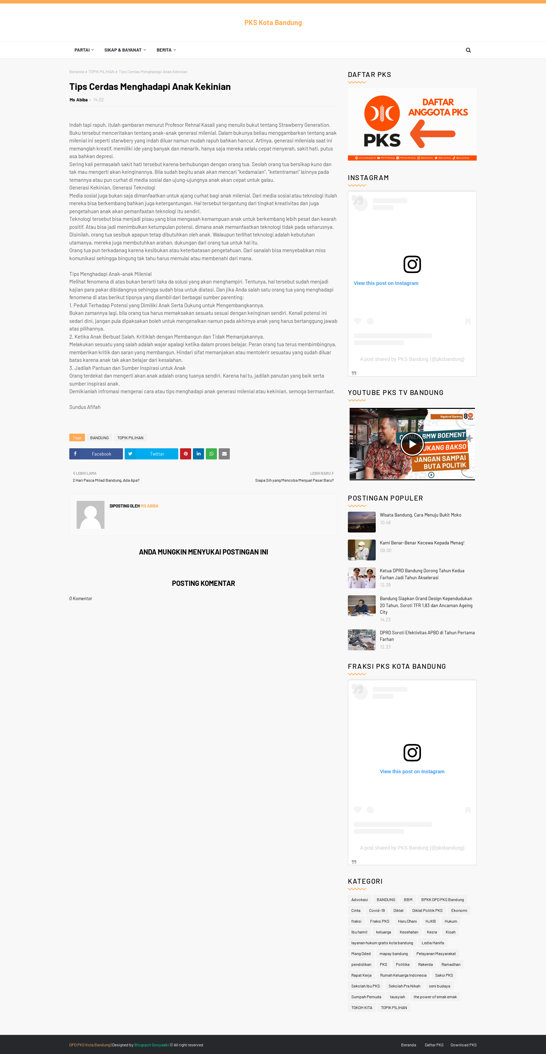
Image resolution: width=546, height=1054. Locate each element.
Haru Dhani (407, 921)
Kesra (432, 931)
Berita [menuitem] (164, 50)
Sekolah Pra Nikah (404, 985)
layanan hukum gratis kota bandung (382, 942)
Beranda (76, 71)
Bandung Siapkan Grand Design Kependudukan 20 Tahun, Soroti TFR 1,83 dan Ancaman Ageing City (426, 605)
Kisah (450, 931)
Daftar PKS (434, 1044)
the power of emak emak (435, 996)
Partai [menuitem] (82, 50)
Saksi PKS (444, 974)
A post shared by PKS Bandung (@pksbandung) (412, 359)
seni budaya (439, 985)
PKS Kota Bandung (273, 22)
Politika (403, 964)
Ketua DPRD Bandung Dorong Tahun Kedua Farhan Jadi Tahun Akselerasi (422, 574)
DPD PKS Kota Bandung (89, 1044)
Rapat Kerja (361, 974)
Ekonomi (459, 910)
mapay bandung (394, 953)
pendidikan (361, 964)
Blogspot (142, 1044)
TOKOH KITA (361, 1007)
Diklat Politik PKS (427, 910)
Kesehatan (409, 931)
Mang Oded (361, 953)
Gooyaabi (160, 1044)
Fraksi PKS (379, 921)
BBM (408, 899)
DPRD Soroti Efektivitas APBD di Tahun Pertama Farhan (427, 636)
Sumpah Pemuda (366, 996)
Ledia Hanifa (433, 942)
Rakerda (425, 964)
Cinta (355, 910)
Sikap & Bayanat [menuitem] (123, 50)
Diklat (398, 910)
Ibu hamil (359, 931)
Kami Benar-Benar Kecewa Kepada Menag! (422, 542)
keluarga (383, 931)
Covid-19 (377, 910)
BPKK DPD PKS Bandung (442, 899)
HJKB (431, 921)
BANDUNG (99, 437)
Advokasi (359, 899)
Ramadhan (451, 964)
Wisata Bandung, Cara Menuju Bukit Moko (420, 515)
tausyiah (397, 996)
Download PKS (464, 1044)
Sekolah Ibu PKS (365, 985)
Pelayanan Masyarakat (436, 953)
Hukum (451, 921)
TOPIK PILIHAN (101, 71)
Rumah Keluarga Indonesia (403, 974)
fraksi (356, 921)
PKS (383, 964)
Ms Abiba (79, 99)
